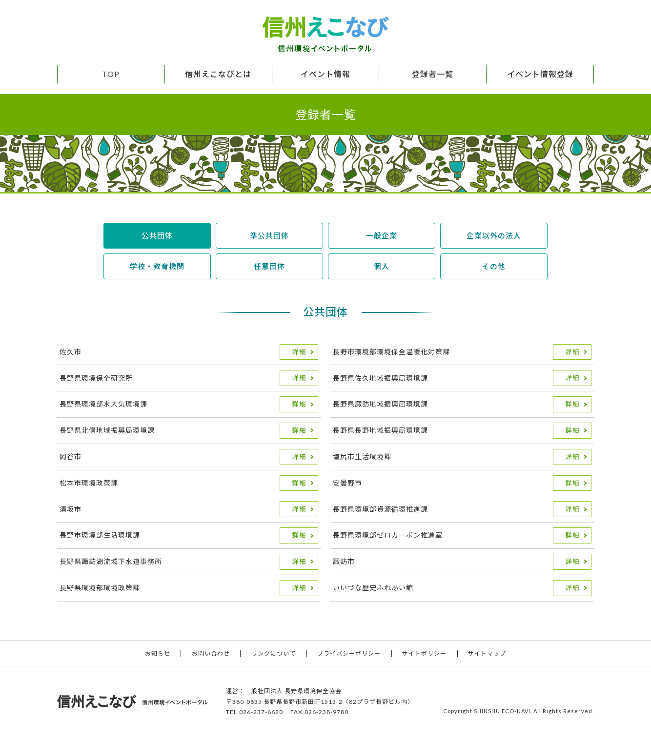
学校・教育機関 (157, 266)
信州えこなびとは (218, 73)
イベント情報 (325, 73)
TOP (111, 73)
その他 (494, 266)
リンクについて (273, 653)
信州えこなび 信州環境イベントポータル (325, 34)
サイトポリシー (424, 653)
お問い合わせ (211, 653)
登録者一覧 (432, 73)
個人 (381, 266)
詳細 (299, 352)
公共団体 (157, 235)
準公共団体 (269, 235)
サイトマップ (487, 653)
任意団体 (269, 266)
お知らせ (157, 653)
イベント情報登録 (540, 73)
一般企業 (381, 235)
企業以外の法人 (494, 235)
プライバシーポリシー (349, 653)
